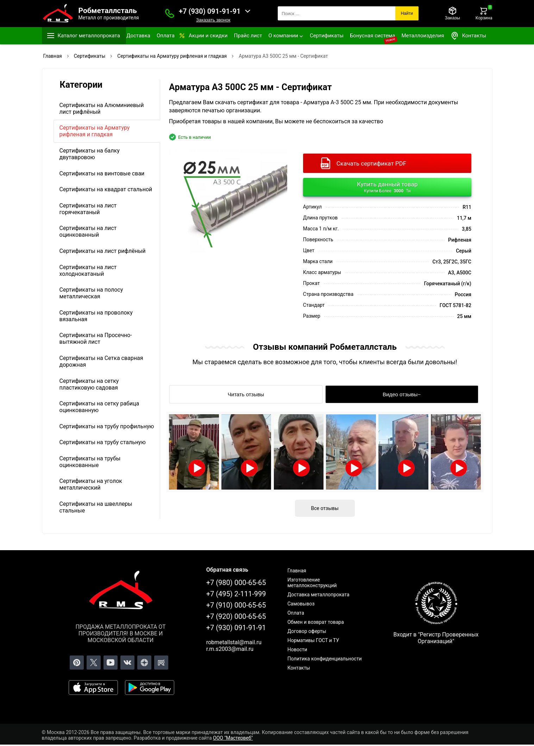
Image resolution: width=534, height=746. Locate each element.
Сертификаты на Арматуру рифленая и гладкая (94, 131)
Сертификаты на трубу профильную (106, 426)
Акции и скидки (208, 35)
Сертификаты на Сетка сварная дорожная (101, 361)
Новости (297, 649)
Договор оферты (306, 631)
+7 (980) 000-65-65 (236, 582)
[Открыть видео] (194, 452)
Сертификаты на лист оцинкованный (88, 231)
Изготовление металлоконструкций (312, 582)
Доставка (138, 35)
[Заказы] (452, 13)
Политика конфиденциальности (324, 658)
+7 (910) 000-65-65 (236, 605)
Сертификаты (327, 35)
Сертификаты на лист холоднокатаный (88, 270)
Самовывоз (300, 604)
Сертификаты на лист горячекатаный (88, 209)
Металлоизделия (422, 35)
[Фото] (228, 201)
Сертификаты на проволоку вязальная (96, 316)
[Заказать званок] (169, 13)
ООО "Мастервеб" (233, 738)
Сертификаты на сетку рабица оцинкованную (99, 407)
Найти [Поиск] (407, 13)
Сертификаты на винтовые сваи (102, 173)
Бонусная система (372, 35)
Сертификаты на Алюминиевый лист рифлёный (101, 108)
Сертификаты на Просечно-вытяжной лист (95, 338)
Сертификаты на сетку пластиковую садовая (89, 384)
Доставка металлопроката (318, 594)
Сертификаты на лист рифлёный (102, 251)
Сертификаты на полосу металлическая (91, 293)
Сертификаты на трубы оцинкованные (90, 461)
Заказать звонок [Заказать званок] (213, 20)
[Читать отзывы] (246, 394)
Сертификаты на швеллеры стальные (95, 507)
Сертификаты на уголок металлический (90, 484)
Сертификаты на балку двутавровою (89, 154)
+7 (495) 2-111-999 (236, 594)
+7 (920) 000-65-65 (236, 616)
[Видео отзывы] (402, 394)
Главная (296, 570)
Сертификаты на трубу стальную (102, 442)
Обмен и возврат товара (315, 622)
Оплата (166, 35)
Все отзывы (325, 508)
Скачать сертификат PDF (371, 163)
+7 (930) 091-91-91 (209, 11)
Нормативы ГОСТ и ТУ (313, 640)
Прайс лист (248, 35)
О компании (283, 35)
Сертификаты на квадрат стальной (105, 189)
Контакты (468, 35)
